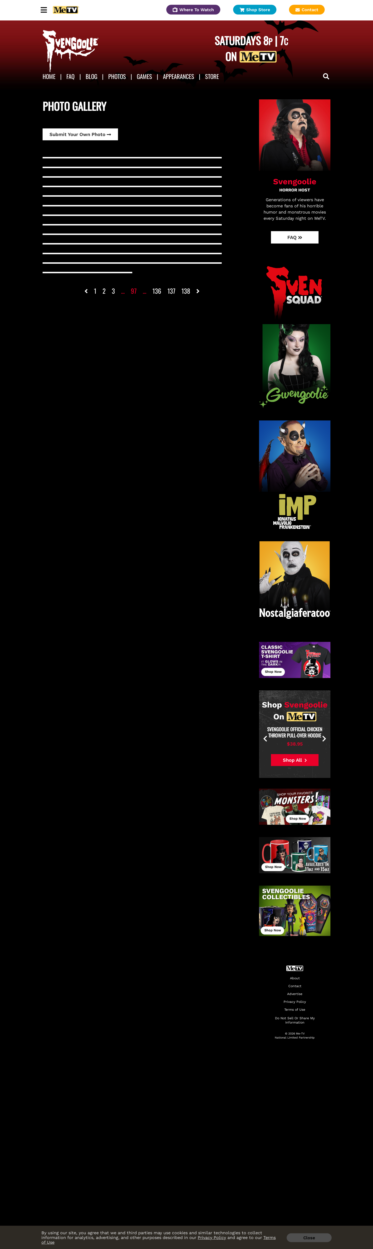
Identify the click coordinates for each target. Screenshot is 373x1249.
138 (186, 291)
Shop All (295, 760)
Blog (91, 76)
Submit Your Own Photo (80, 134)
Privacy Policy (212, 1237)
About (295, 978)
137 (171, 291)
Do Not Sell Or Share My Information (295, 1020)
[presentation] (282, 739)
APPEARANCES (178, 76)
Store (212, 76)
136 (156, 291)
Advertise (294, 993)
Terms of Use (294, 1009)
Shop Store (255, 9)
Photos (117, 76)
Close (309, 1237)
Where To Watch (193, 9)
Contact (306, 9)
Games (144, 76)
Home (49, 76)
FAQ (70, 76)
